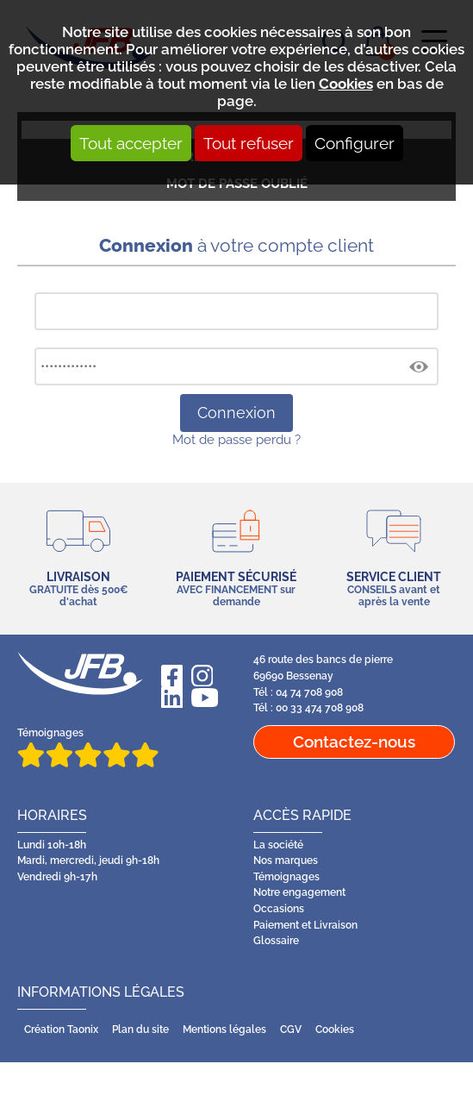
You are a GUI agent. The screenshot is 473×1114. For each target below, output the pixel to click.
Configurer (354, 143)
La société (278, 845)
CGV (291, 1029)
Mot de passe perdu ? (236, 439)
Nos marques (285, 860)
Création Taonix (61, 1029)
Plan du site (140, 1029)
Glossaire (276, 941)
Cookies (346, 83)
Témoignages (88, 747)
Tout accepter (131, 143)
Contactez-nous (354, 741)
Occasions (278, 909)
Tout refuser (248, 143)
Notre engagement (299, 892)
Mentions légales (224, 1029)
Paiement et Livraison (305, 925)
